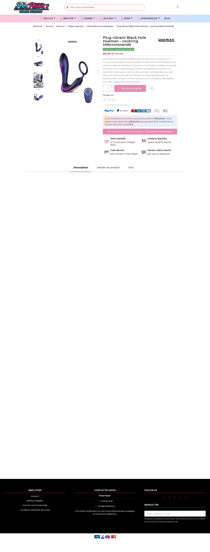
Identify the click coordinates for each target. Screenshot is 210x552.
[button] (47, 72)
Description (81, 167)
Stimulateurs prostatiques (100, 26)
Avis (131, 167)
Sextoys (60, 26)
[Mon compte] (177, 7)
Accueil (49, 26)
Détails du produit (108, 167)
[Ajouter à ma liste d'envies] (152, 88)
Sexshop (37, 26)
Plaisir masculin (75, 26)
